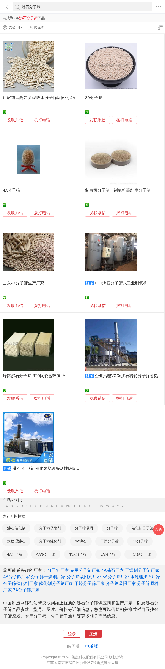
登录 (72, 633)
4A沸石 (81, 541)
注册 (93, 633)
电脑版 (91, 646)
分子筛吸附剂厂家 (84, 576)
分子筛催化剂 (50, 541)
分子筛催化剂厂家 (20, 583)
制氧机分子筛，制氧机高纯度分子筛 (118, 190)
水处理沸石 (16, 541)
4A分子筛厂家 (16, 576)
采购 (158, 529)
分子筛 (112, 528)
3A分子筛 (93, 97)
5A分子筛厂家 (115, 576)
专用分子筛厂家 (85, 570)
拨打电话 (42, 120)
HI (42, 506)
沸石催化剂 (16, 528)
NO (68, 506)
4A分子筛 (11, 190)
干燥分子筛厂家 (89, 583)
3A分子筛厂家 (26, 590)
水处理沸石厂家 (145, 576)
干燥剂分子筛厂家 (142, 570)
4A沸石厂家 (112, 570)
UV (101, 506)
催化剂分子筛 (142, 528)
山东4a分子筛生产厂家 (23, 283)
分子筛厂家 (58, 570)
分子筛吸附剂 (50, 528)
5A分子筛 (140, 541)
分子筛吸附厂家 (121, 583)
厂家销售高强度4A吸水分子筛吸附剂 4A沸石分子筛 (49, 97)
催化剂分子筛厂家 (56, 583)
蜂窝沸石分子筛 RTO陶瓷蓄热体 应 (34, 375)
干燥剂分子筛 (140, 554)
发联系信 (15, 120)
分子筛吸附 (84, 528)
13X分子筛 (78, 554)
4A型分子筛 (45, 554)
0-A (5, 506)
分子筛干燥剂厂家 (48, 576)
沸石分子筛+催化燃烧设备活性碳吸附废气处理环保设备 (63, 468)
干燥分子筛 (109, 541)
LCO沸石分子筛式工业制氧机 (121, 283)
